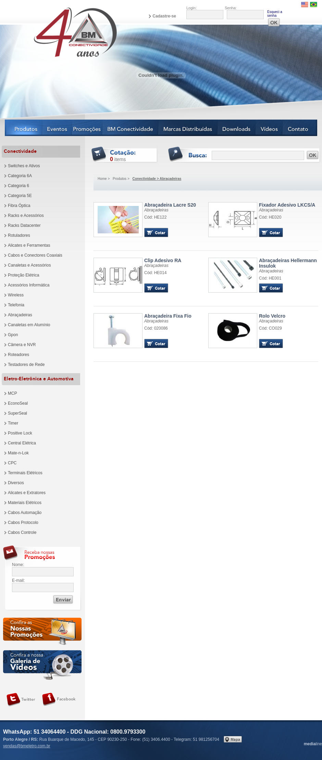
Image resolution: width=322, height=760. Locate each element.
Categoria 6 (18, 185)
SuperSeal (17, 413)
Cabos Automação (24, 512)
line (313, 743)
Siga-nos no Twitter (21, 700)
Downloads (237, 128)
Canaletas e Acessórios (29, 265)
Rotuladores (19, 235)
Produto (118, 219)
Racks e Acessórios (26, 215)
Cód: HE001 (270, 278)
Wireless (16, 295)
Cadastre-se (164, 16)
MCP (12, 393)
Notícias (87, 128)
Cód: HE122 (155, 217)
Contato (300, 128)
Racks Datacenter (24, 225)
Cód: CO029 (270, 328)
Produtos (24, 128)
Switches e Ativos (24, 165)
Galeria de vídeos (42, 665)
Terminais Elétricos (25, 472)
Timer (13, 423)
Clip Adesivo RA (162, 260)
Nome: (18, 564)
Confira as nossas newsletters (42, 632)
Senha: (231, 8)
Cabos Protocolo (23, 522)
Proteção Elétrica (23, 275)
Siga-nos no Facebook (59, 700)
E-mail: (18, 580)
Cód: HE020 (270, 217)
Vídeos (269, 128)
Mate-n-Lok (18, 453)
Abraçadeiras (20, 314)
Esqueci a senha (274, 13)
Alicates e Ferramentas (29, 245)
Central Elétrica (22, 443)
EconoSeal (18, 403)
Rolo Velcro (272, 316)
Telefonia (16, 305)
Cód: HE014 (155, 272)
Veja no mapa (233, 739)
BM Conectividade (131, 128)
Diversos (16, 482)
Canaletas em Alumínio (29, 324)
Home (102, 179)
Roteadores (18, 354)
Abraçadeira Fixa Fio (167, 316)
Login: (191, 8)
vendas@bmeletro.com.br (26, 746)
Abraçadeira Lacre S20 (170, 205)
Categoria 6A (20, 175)
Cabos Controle (22, 532)
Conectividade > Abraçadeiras (157, 179)
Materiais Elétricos (24, 502)
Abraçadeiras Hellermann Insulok (288, 263)
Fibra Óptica (19, 205)
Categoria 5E (20, 195)
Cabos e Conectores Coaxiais (35, 255)
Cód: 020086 (156, 328)
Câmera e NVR (22, 344)
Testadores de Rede (26, 364)
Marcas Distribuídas (188, 128)
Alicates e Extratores (27, 492)
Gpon (13, 334)
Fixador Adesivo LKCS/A (287, 205)
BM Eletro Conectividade (59, 32)
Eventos (57, 128)
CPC (12, 463)
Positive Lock (20, 433)
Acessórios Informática (28, 285)
